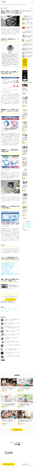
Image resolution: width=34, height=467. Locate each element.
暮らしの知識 (4, 4)
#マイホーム (24, 232)
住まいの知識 (12, 454)
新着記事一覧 (3, 454)
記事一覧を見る (24, 226)
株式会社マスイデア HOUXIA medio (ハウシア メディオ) (10, 274)
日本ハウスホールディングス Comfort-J (8, 268)
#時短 (12, 309)
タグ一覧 (2, 455)
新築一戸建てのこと (13, 452)
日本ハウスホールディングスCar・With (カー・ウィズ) (10, 266)
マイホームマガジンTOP (4, 452)
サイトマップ (3, 457)
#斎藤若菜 (28, 231)
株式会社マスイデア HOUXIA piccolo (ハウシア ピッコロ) (10, 273)
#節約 (9, 309)
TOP (1, 4)
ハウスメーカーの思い (13, 457)
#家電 (15, 309)
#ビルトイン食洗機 (4, 309)
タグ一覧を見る (24, 237)
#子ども (23, 233)
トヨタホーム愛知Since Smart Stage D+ (8, 263)
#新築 (18, 309)
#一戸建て (23, 231)
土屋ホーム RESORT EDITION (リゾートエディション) (10, 262)
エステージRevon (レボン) (6, 269)
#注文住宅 (28, 232)
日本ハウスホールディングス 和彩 (7, 267)
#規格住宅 (27, 233)
